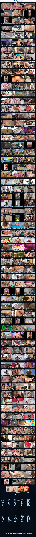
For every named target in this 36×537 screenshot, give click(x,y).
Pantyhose (29, 519)
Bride (2, 530)
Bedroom (2, 518)
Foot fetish (16, 519)
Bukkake (9, 499)
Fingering (15, 514)
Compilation (9, 514)
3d (1, 498)
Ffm (14, 513)
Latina (22, 524)
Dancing (9, 524)
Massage (28, 497)
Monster (28, 505)
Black (2, 523)
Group (22, 499)
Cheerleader (9, 507)
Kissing (22, 521)
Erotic (15, 503)
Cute (8, 522)
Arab (2, 505)
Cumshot (9, 521)
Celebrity (9, 504)
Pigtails (28, 523)
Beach (2, 516)
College (9, 513)
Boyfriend (2, 529)
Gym (21, 500)
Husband (22, 514)
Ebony (15, 502)
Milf (28, 500)
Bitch (2, 522)
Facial (15, 506)
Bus (8, 500)
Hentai (22, 506)
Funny (15, 523)
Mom (28, 503)
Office (28, 513)
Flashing (15, 517)
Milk (28, 501)
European (15, 504)
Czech (8, 523)
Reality (28, 530)
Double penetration (17, 500)
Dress (15, 501)
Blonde (2, 524)
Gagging (15, 524)
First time (15, 515)
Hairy (21, 501)
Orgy (28, 516)
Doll (15, 498)
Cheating (9, 506)
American (2, 502)
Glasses (22, 497)
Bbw (1, 514)
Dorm (15, 499)
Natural (28, 507)
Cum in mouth (10, 520)
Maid (21, 530)
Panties (28, 518)
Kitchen (22, 522)
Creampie (9, 518)
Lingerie (22, 529)
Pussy (28, 529)
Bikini (2, 521)
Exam (15, 505)
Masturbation (29, 498)
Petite (28, 522)
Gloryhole (22, 498)
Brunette (9, 498)
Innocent (22, 516)
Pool (28, 524)
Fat (14, 507)
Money (28, 504)
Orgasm (28, 515)
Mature (28, 499)
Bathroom (2, 513)
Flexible (15, 518)
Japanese (22, 519)
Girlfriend (15, 530)
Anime (2, 504)
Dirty (8, 529)
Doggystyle (16, 497)
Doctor (9, 530)
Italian (22, 518)
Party (28, 520)
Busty (8, 501)
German (15, 529)
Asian (2, 506)
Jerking (22, 520)
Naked (28, 506)
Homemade (22, 507)
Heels (21, 505)
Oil (27, 514)
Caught (9, 503)
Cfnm (8, 505)
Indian (22, 515)
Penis (28, 521)
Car (8, 502)
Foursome (15, 521)
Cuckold (9, 519)
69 (1, 499)
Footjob (15, 520)
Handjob (22, 502)
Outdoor (28, 517)
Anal (2, 503)
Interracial (22, 517)
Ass (1, 507)
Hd (21, 504)
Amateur (2, 500)
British (9, 497)
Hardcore (22, 503)
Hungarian (22, 513)
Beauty (2, 517)
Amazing (2, 501)
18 (1, 497)
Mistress (28, 502)
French (15, 522)
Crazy (8, 517)
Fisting (15, 516)
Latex (21, 523)
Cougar (9, 515)
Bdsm (2, 515)
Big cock (2, 519)
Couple (9, 516)
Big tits (2, 520)
